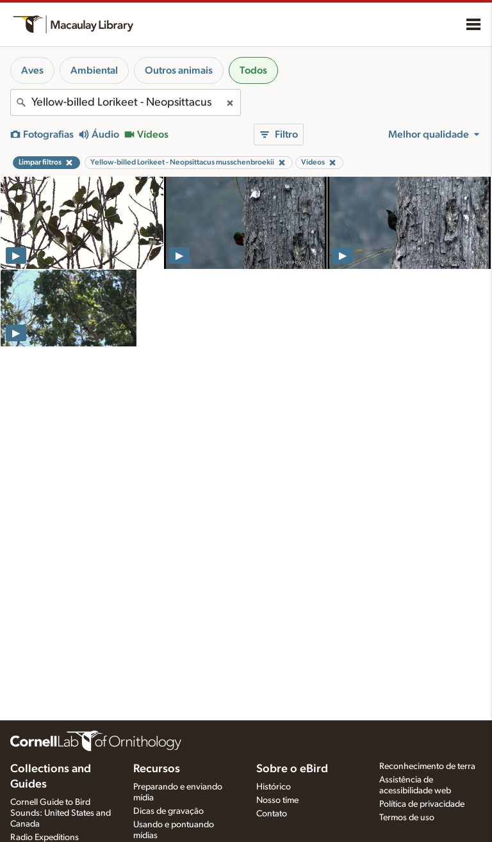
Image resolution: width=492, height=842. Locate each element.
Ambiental (94, 70)
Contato (271, 813)
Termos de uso (406, 817)
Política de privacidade (421, 804)
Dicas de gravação (168, 811)
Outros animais (179, 70)
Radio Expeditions (44, 837)
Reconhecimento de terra (427, 766)
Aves (32, 70)
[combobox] (125, 102)
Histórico (273, 786)
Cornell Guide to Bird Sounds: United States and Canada (60, 813)
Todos (253, 70)
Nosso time (277, 800)
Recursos (156, 769)
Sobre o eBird (292, 769)
